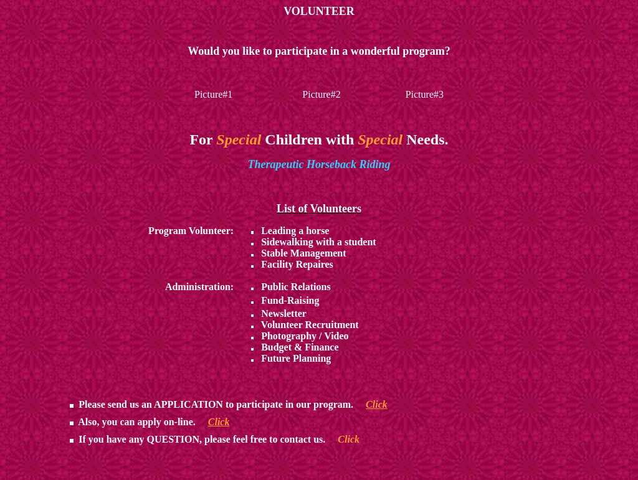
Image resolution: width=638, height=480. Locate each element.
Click (377, 404)
